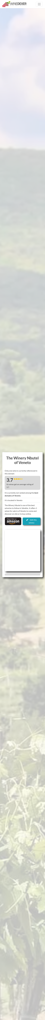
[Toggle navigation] (39, 4)
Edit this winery (31, 521)
